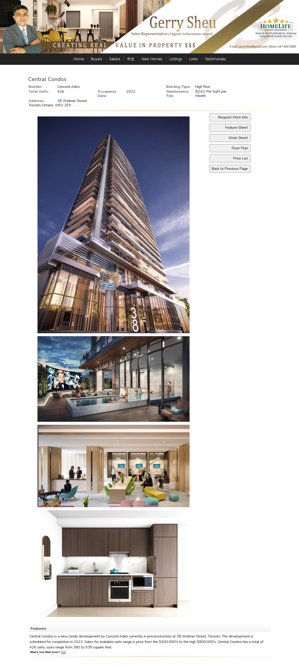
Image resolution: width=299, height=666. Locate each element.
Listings (175, 59)
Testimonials (215, 59)
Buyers (96, 59)
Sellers (114, 59)
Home (78, 59)
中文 (131, 59)
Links (193, 59)
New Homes (151, 59)
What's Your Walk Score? (48, 652)
